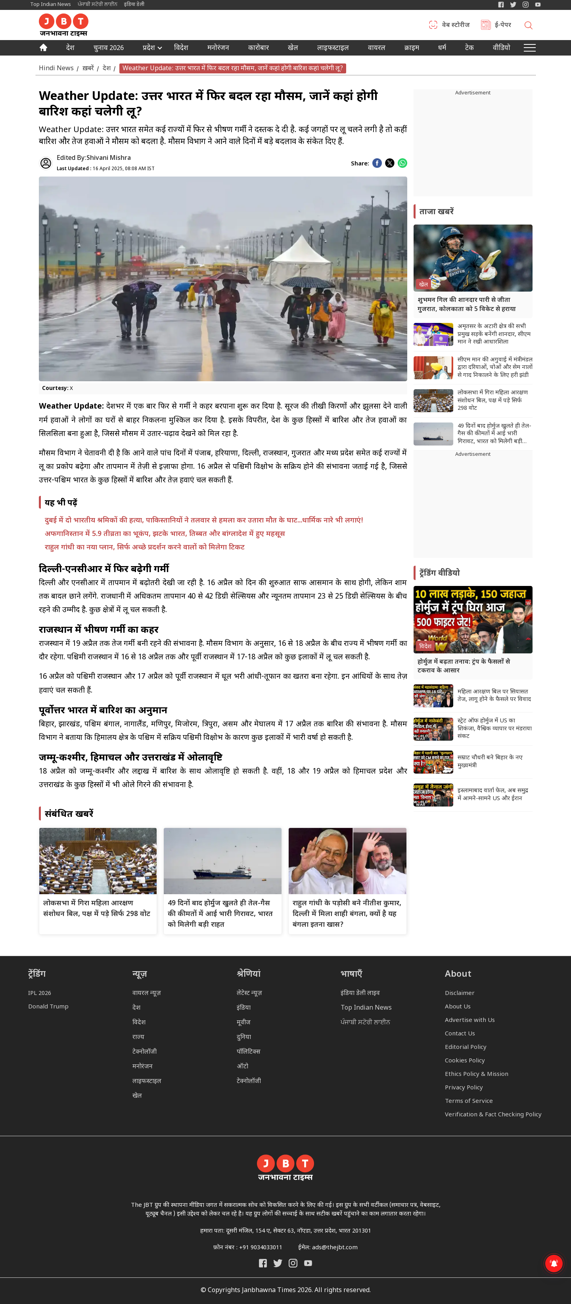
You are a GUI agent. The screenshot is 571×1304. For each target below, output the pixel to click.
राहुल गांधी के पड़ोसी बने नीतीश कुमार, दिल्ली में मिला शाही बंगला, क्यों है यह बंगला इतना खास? (347, 914)
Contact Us (460, 1034)
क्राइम (411, 48)
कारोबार (258, 48)
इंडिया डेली (134, 4)
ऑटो (242, 1067)
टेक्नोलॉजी (144, 1052)
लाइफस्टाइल (146, 1081)
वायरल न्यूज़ (146, 993)
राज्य (138, 1037)
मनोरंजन (218, 48)
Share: (360, 164)
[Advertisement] (473, 508)
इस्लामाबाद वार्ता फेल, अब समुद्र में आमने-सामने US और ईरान (493, 795)
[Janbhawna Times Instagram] (526, 5)
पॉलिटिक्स (249, 1052)
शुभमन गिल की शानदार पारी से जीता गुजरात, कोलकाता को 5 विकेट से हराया (467, 304)
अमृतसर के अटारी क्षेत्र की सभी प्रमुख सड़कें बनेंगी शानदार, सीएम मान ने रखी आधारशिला (494, 334)
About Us (458, 1007)
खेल (293, 48)
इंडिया (244, 1008)
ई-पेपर (503, 26)
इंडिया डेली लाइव (360, 993)
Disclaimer (460, 993)
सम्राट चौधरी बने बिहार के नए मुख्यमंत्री (490, 762)
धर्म (442, 48)
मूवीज (244, 1023)
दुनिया (244, 1037)
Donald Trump (48, 1007)
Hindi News (56, 68)
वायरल (376, 48)
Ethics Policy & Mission (476, 1074)
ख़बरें (88, 68)
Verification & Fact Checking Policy (493, 1115)
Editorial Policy (466, 1047)
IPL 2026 (39, 993)
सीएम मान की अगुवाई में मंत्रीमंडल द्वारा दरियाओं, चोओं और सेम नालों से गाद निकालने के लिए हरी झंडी (495, 367)
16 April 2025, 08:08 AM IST (106, 169)
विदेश (181, 48)
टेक (469, 48)
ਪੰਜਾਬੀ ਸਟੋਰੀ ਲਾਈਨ (97, 4)
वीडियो (501, 48)
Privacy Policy (464, 1088)
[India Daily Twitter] (513, 5)
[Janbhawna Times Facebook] (501, 5)
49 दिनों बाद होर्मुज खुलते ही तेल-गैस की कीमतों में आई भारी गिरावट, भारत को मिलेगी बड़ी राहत (220, 914)
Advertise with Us (470, 1020)
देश (70, 48)
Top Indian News (50, 4)
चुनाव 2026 (109, 48)
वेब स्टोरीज (456, 26)
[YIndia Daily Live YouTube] (538, 5)
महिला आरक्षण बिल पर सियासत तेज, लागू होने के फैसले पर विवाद (494, 696)
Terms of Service (469, 1101)
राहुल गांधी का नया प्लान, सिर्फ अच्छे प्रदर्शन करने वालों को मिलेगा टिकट (145, 547)
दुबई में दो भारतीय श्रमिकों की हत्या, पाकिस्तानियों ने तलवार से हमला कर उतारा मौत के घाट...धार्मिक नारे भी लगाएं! (204, 520)
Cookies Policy (465, 1061)
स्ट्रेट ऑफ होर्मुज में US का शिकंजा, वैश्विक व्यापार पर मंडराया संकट (495, 728)
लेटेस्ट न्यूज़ (249, 993)
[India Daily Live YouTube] (308, 1263)
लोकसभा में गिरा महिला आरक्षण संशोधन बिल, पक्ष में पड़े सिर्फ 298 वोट (493, 400)
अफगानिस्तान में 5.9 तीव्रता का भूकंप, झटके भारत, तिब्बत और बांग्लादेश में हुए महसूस (165, 534)
